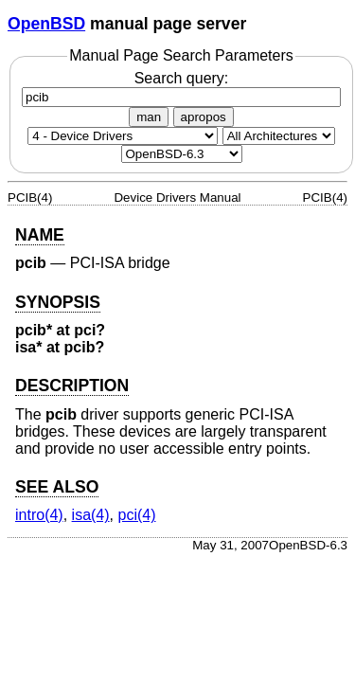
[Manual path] (181, 154)
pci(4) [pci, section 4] (136, 515)
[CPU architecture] (278, 136)
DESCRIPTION (72, 385)
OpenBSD (46, 23)
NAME (39, 234)
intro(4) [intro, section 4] (39, 515)
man (148, 117)
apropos (203, 117)
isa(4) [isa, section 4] (91, 515)
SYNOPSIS (57, 302)
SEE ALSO (56, 486)
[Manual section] (122, 136)
